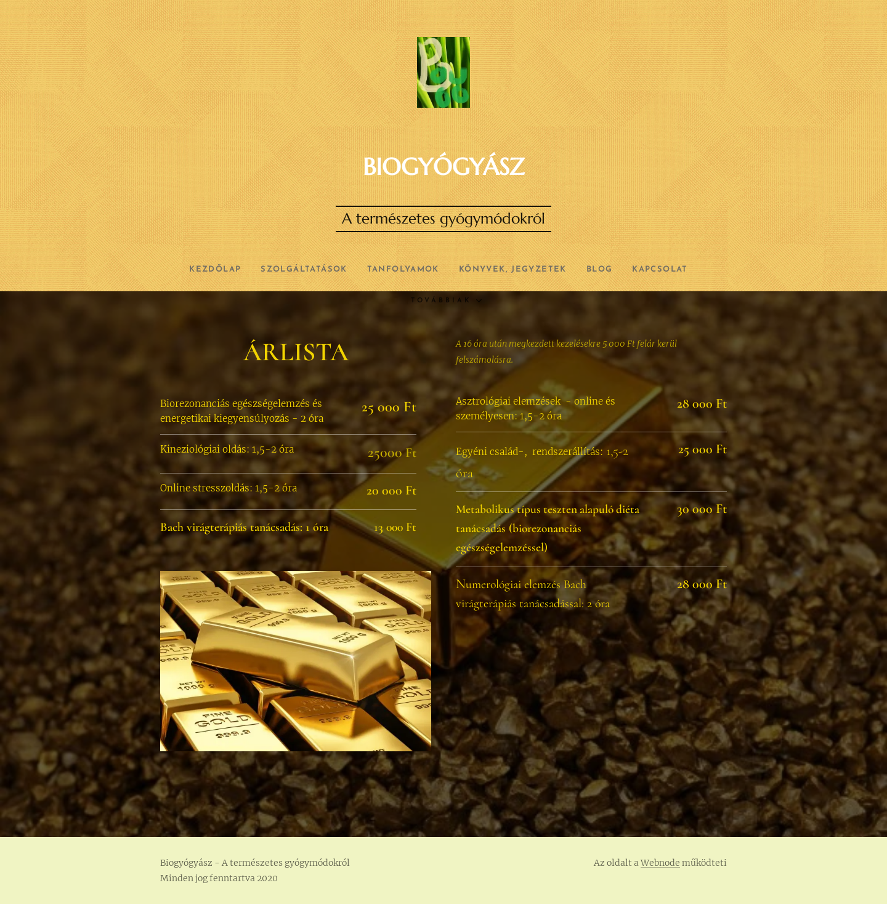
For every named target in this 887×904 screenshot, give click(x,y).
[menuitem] (196, 269)
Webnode (660, 862)
